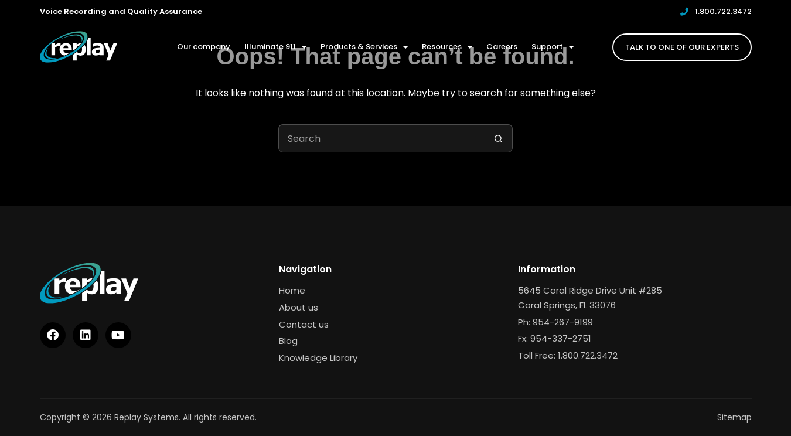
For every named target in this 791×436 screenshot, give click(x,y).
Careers (501, 46)
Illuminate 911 (275, 47)
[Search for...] (381, 138)
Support (552, 47)
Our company (203, 46)
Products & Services (364, 47)
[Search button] (499, 138)
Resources (447, 47)
